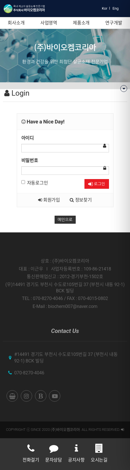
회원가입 (49, 200)
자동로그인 (34, 183)
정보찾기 (81, 200)
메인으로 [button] (65, 220)
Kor (104, 8)
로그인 (96, 184)
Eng (116, 8)
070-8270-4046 (29, 372)
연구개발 (113, 23)
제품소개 (81, 23)
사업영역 (48, 23)
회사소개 (16, 23)
